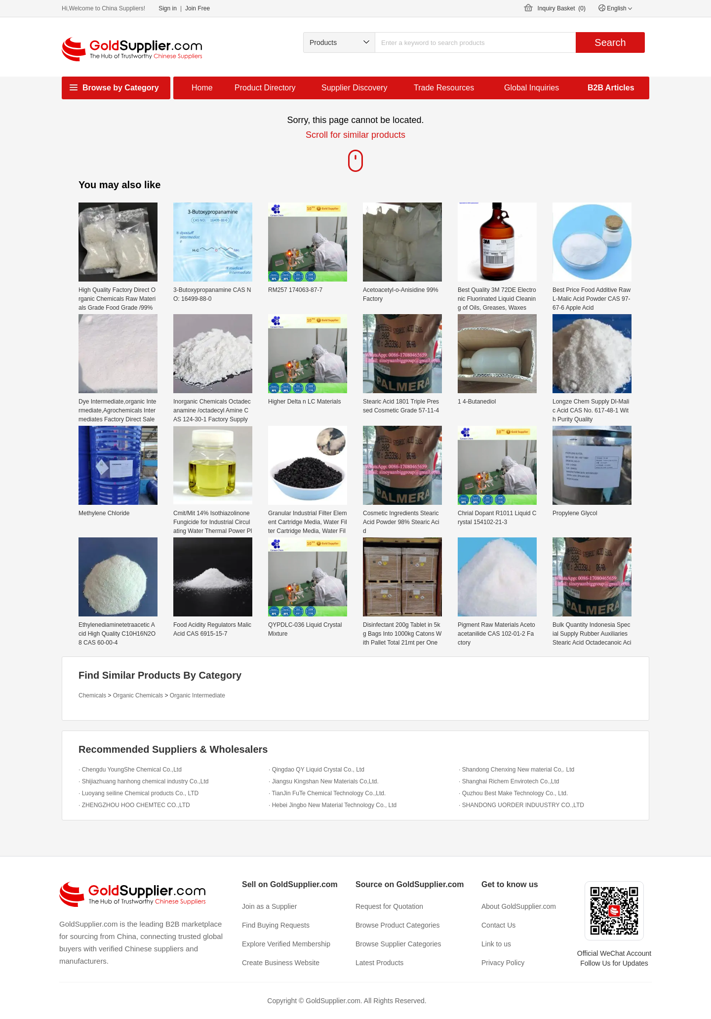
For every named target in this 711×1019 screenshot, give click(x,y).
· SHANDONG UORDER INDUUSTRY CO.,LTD (521, 805)
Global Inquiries (531, 87)
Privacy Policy (502, 963)
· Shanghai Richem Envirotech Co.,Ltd (509, 781)
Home (202, 87)
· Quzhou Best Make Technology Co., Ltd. (513, 793)
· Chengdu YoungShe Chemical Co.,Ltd (130, 769)
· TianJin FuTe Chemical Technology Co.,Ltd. (327, 793)
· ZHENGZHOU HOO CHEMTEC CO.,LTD (134, 805)
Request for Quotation (389, 906)
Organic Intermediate (197, 695)
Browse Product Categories (397, 925)
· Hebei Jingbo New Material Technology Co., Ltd (332, 805)
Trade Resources (444, 87)
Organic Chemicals (138, 695)
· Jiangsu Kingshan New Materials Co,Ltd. (324, 781)
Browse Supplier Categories (398, 944)
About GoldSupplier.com (518, 906)
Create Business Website (280, 963)
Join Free (197, 8)
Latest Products (379, 963)
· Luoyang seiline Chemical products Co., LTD (138, 793)
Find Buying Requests (276, 925)
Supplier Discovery (354, 87)
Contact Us (498, 925)
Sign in (167, 8)
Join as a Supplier (269, 906)
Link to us (496, 944)
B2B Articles (611, 87)
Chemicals (92, 695)
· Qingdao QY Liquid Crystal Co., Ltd (316, 769)
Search (610, 42)
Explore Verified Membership (286, 944)
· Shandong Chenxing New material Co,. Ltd (516, 769)
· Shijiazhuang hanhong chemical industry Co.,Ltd (144, 781)
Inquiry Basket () (562, 8)
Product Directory (265, 87)
